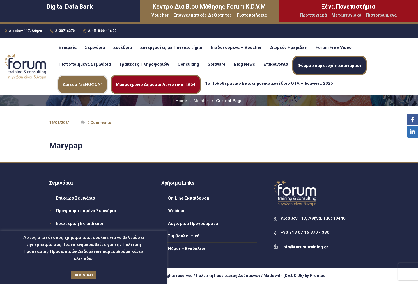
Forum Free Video (334, 47)
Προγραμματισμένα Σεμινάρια (86, 210)
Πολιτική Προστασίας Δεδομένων (228, 275)
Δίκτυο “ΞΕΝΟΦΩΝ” (82, 84)
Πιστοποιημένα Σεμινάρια (85, 64)
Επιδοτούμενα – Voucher (236, 47)
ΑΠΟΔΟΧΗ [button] (84, 275)
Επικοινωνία (275, 64)
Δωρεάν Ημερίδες (288, 47)
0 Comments (96, 122)
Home (181, 101)
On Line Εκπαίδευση (188, 198)
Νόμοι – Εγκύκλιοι (186, 248)
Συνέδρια (122, 47)
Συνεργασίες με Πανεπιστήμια (171, 47)
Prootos (317, 275)
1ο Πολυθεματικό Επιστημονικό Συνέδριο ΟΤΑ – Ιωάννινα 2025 (269, 83)
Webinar (176, 210)
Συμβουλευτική (184, 236)
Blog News (244, 64)
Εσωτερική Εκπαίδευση (80, 223)
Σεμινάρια (95, 47)
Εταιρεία (68, 47)
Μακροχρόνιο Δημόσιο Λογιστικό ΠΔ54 (156, 84)
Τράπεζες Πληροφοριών (144, 64)
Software (217, 64)
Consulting (188, 64)
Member (201, 101)
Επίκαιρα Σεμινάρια (75, 198)
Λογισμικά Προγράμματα (193, 223)
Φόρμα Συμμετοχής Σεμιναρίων (329, 65)
